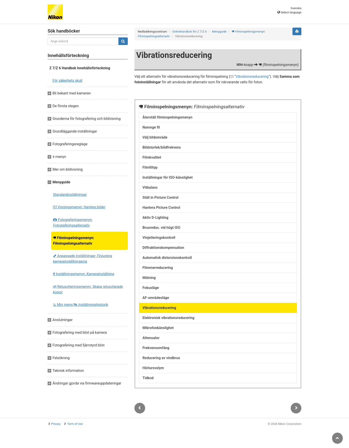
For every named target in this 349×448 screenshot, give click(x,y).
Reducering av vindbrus (161, 358)
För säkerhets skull (67, 80)
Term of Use (75, 423)
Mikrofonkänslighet (158, 328)
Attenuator (151, 338)
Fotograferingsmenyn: (73, 222)
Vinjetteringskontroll (158, 237)
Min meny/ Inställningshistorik (80, 305)
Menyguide (219, 31)
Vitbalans (150, 187)
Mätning (149, 278)
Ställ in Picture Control (160, 197)
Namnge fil (151, 127)
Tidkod (148, 378)
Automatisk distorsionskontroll (167, 258)
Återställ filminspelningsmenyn (167, 117)
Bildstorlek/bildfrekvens (161, 147)
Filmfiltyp (150, 167)
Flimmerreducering (157, 268)
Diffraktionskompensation (163, 247)
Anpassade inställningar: (82, 259)
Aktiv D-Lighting (155, 217)
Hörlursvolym (153, 368)
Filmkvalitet (151, 157)
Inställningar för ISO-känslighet (167, 177)
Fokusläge (150, 288)
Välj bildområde (154, 137)
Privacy (56, 423)
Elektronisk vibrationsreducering (168, 318)
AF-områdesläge (155, 298)
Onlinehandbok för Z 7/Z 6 (189, 31)
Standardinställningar (70, 194)
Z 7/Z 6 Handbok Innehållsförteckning (79, 68)
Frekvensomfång (155, 348)
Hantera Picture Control (161, 207)
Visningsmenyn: (79, 207)
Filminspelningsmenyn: (73, 240)
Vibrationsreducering (252, 76)
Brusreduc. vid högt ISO (161, 227)
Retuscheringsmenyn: (88, 289)
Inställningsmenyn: (83, 274)
